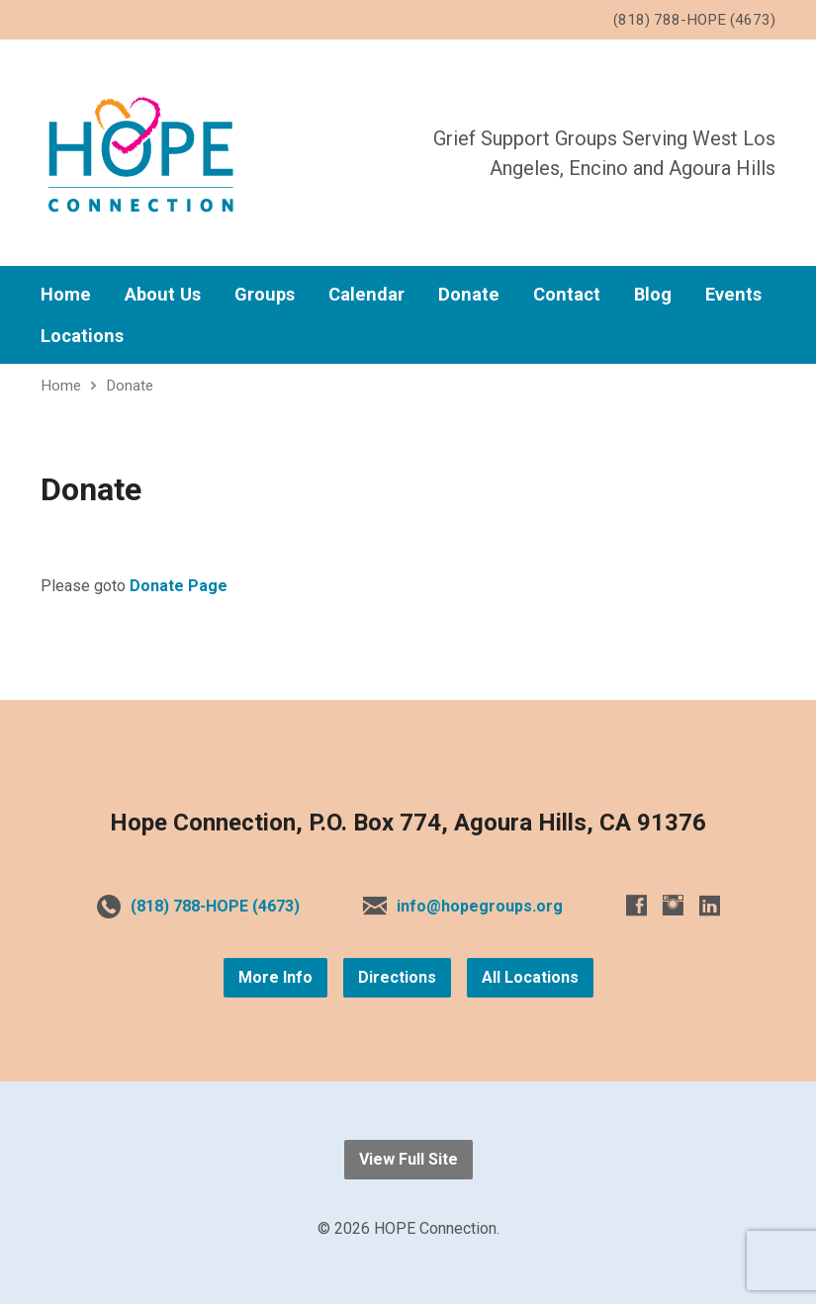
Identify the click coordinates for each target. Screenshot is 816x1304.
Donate (468, 295)
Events (733, 295)
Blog (653, 295)
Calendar (366, 295)
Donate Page (178, 585)
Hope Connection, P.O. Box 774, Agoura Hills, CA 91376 (408, 822)
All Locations (530, 977)
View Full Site (408, 1159)
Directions (397, 977)
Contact (566, 295)
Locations (82, 336)
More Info (275, 977)
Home (66, 295)
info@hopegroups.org (480, 906)
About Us (163, 295)
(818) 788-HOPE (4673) (215, 906)
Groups (264, 295)
